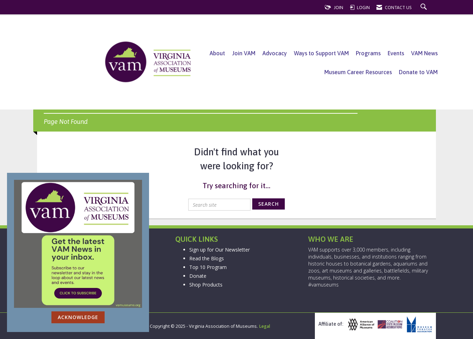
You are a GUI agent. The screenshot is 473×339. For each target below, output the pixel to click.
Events (396, 53)
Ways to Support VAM (321, 53)
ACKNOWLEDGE (78, 317)
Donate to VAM (418, 72)
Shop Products (206, 284)
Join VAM (243, 53)
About (217, 53)
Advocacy (274, 53)
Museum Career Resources (358, 72)
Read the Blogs (206, 258)
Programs (368, 53)
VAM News (424, 53)
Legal (264, 326)
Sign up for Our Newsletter (219, 249)
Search (268, 203)
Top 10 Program (208, 267)
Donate (197, 276)
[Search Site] (424, 7)
